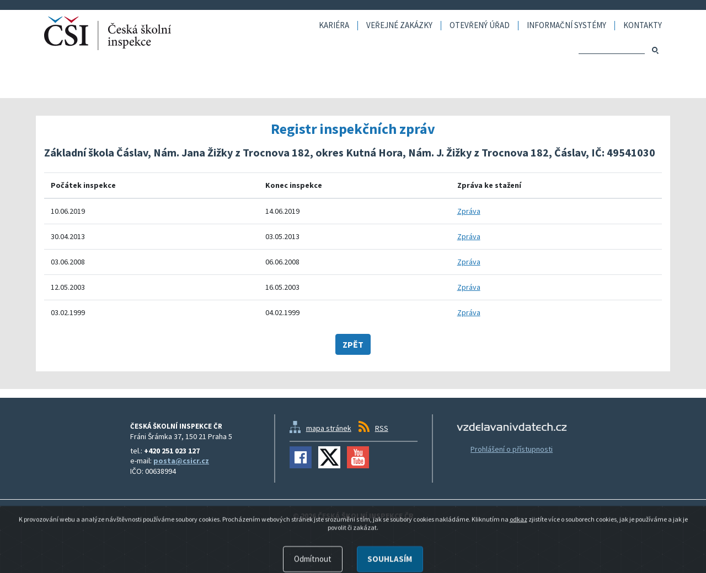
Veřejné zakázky (399, 25)
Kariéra (334, 25)
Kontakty (642, 25)
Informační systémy (566, 25)
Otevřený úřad (480, 25)
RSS (381, 428)
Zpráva (468, 211)
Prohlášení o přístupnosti (511, 449)
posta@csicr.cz (181, 461)
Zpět (353, 344)
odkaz (518, 556)
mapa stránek (328, 428)
